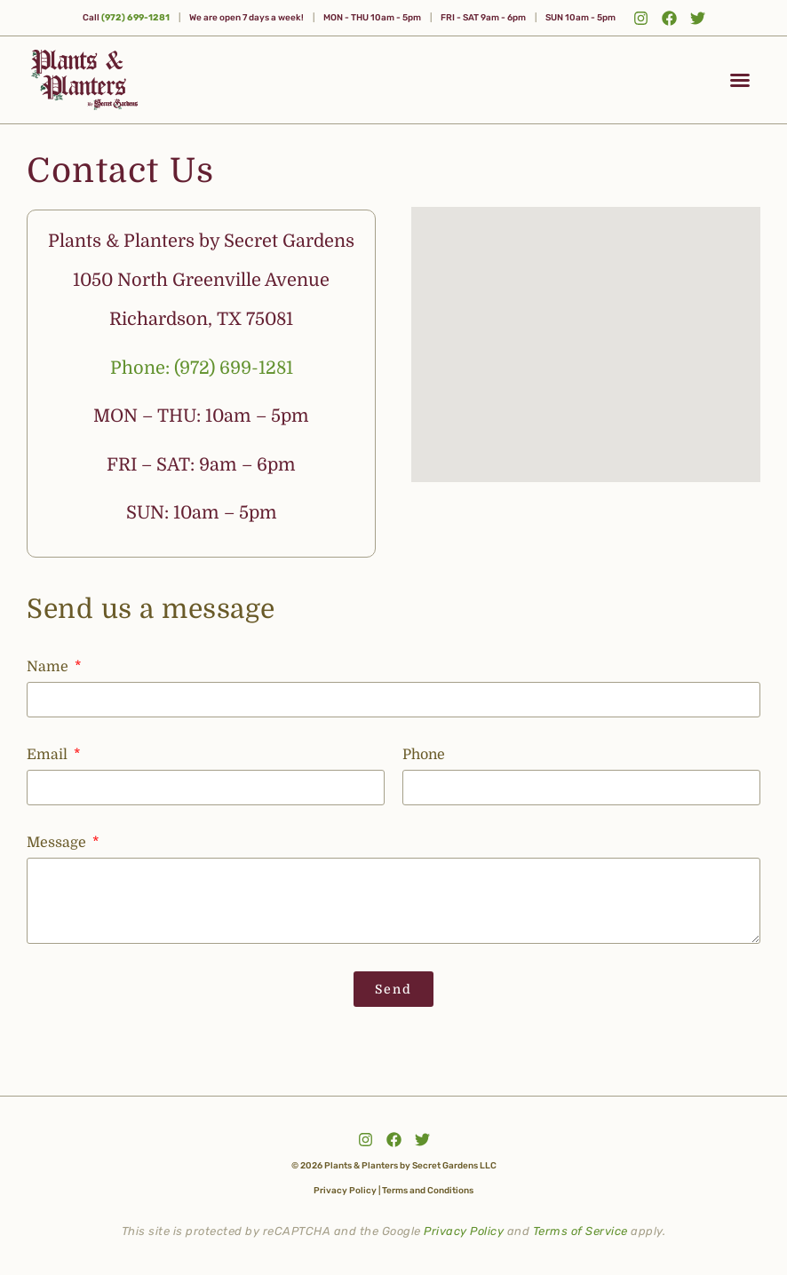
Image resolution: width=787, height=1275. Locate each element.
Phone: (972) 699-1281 (201, 368)
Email (49, 755)
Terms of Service (580, 1230)
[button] (740, 80)
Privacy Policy (345, 1189)
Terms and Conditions (427, 1189)
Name (49, 667)
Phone (423, 755)
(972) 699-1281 (135, 17)
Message (58, 843)
